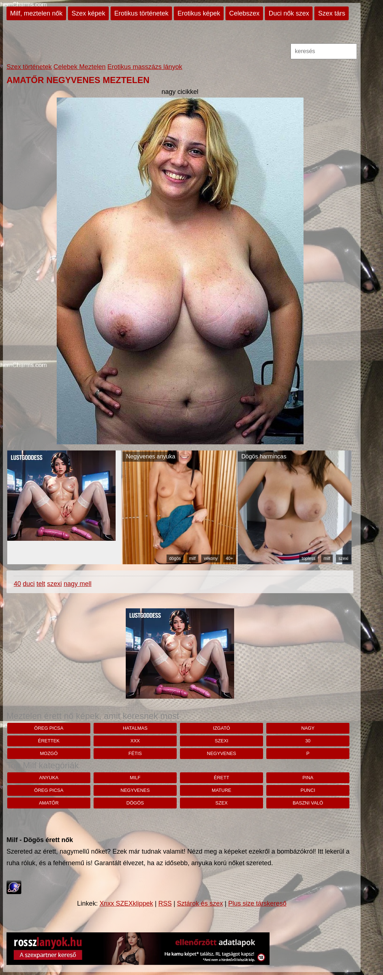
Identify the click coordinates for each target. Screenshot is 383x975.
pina (307, 777)
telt (40, 583)
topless (308, 558)
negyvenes (221, 753)
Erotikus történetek (141, 13)
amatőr (49, 803)
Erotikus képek (198, 13)
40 (17, 583)
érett (221, 777)
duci (29, 583)
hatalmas (135, 728)
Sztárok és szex (200, 903)
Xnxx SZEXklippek (126, 903)
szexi (343, 558)
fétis (135, 753)
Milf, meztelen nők (36, 13)
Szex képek (88, 13)
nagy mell (77, 583)
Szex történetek (29, 66)
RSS (165, 903)
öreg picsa (49, 728)
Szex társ (331, 13)
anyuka (48, 777)
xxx (135, 740)
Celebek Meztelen (79, 66)
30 (307, 740)
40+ (229, 558)
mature (221, 790)
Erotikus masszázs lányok (144, 66)
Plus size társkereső (257, 903)
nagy (308, 728)
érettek (49, 740)
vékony (211, 558)
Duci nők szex (288, 13)
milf (192, 558)
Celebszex (244, 13)
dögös (175, 558)
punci (308, 790)
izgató (221, 728)
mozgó (48, 753)
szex (221, 803)
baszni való (308, 803)
